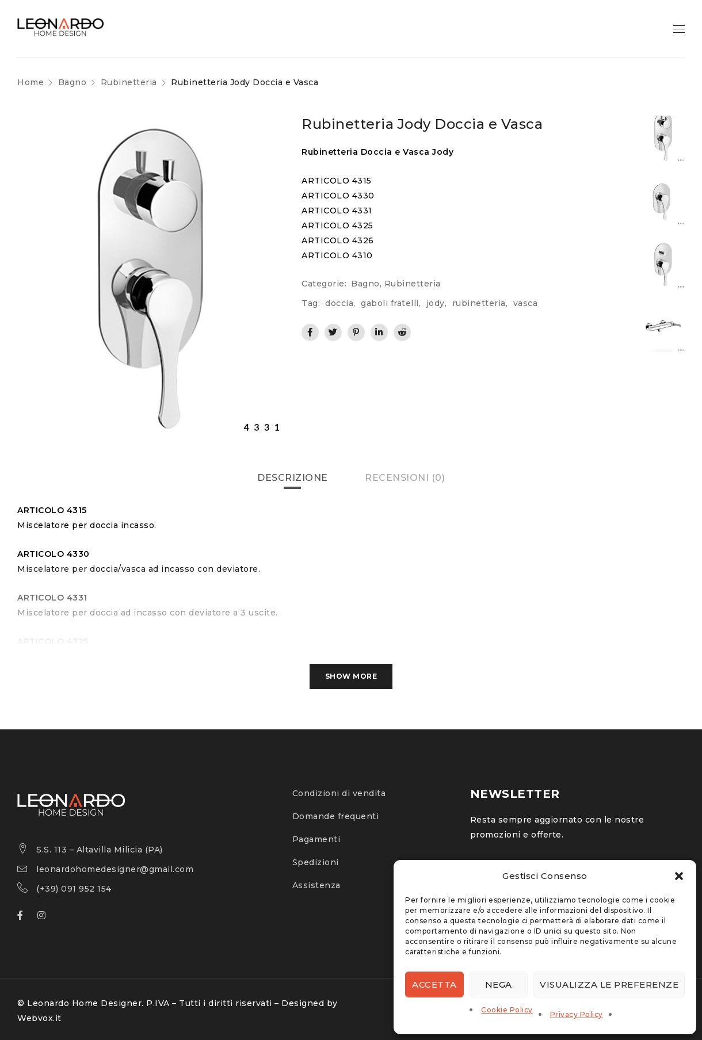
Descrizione (292, 477)
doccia (339, 303)
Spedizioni (315, 862)
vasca (525, 303)
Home (30, 82)
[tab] (292, 478)
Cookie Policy (507, 1009)
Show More (351, 676)
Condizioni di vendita (339, 793)
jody (435, 303)
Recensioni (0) (405, 477)
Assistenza (316, 885)
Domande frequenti (335, 816)
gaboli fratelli (390, 303)
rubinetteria (479, 303)
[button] (679, 876)
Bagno (72, 82)
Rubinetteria (129, 82)
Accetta (434, 984)
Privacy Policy (576, 1014)
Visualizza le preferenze (609, 984)
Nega (498, 984)
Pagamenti (316, 839)
